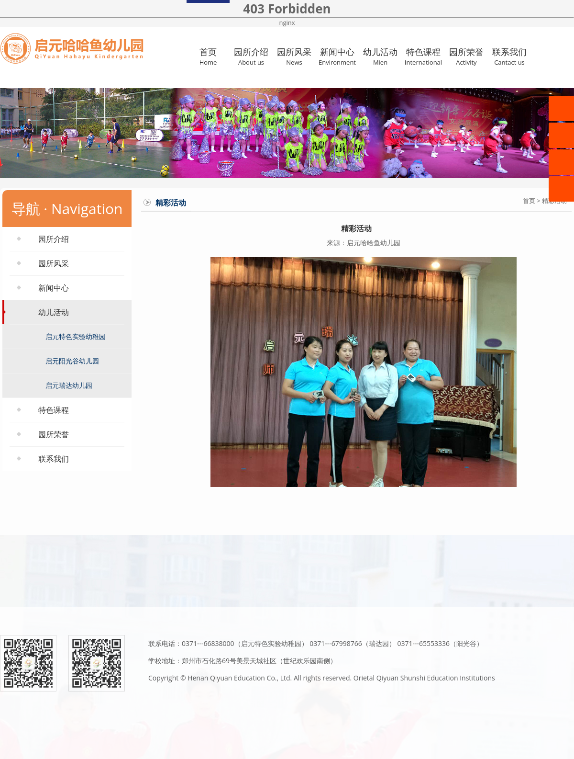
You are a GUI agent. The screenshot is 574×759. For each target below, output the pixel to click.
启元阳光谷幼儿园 (72, 360)
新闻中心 (337, 56)
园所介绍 (251, 56)
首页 (208, 56)
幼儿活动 (380, 56)
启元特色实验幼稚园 (75, 336)
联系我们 (509, 56)
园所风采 (294, 56)
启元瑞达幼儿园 (68, 385)
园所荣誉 (466, 56)
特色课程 (423, 56)
